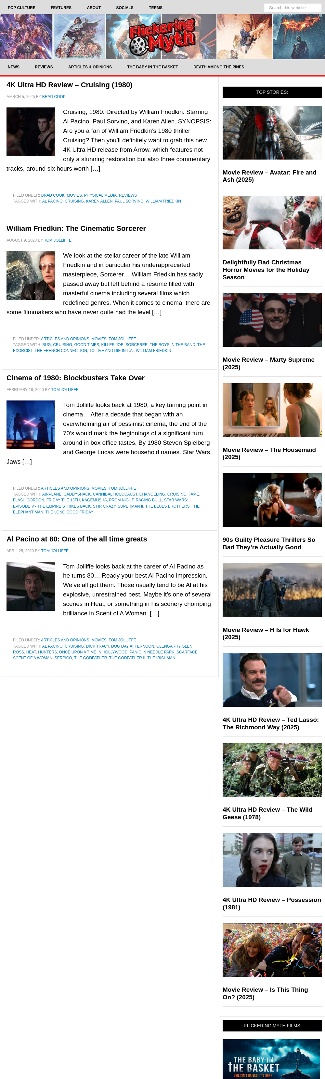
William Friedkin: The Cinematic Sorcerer (76, 228)
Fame (193, 494)
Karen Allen (99, 201)
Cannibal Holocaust (115, 494)
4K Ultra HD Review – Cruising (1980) (69, 85)
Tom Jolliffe (122, 339)
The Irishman (161, 658)
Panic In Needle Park (152, 652)
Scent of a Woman (32, 658)
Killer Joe (112, 345)
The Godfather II (127, 658)
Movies (74, 195)
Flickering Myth (162, 36)
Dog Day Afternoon (132, 646)
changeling (152, 494)
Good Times (86, 345)
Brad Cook (53, 195)
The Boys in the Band (172, 345)
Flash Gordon (28, 500)
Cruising (74, 201)
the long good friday (70, 512)
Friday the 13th (63, 500)
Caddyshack (77, 494)
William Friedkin (163, 201)
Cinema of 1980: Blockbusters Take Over (75, 378)
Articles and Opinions (65, 339)
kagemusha (94, 500)
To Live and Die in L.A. (111, 350)
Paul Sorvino (129, 201)
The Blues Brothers (167, 506)
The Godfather (90, 658)
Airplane (51, 494)
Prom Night (121, 500)
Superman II (130, 506)
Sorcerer (136, 345)
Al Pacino (52, 201)
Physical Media (100, 195)
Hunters (47, 652)
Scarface (187, 652)
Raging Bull (149, 500)
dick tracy (97, 646)
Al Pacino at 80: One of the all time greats (76, 539)
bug (46, 345)
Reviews (128, 195)
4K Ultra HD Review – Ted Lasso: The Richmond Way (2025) (271, 723)
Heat (31, 652)
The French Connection (60, 350)
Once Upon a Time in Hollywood (93, 652)
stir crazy (104, 506)
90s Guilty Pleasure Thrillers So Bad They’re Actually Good (269, 543)
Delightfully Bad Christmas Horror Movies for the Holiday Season (266, 270)
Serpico (63, 658)
